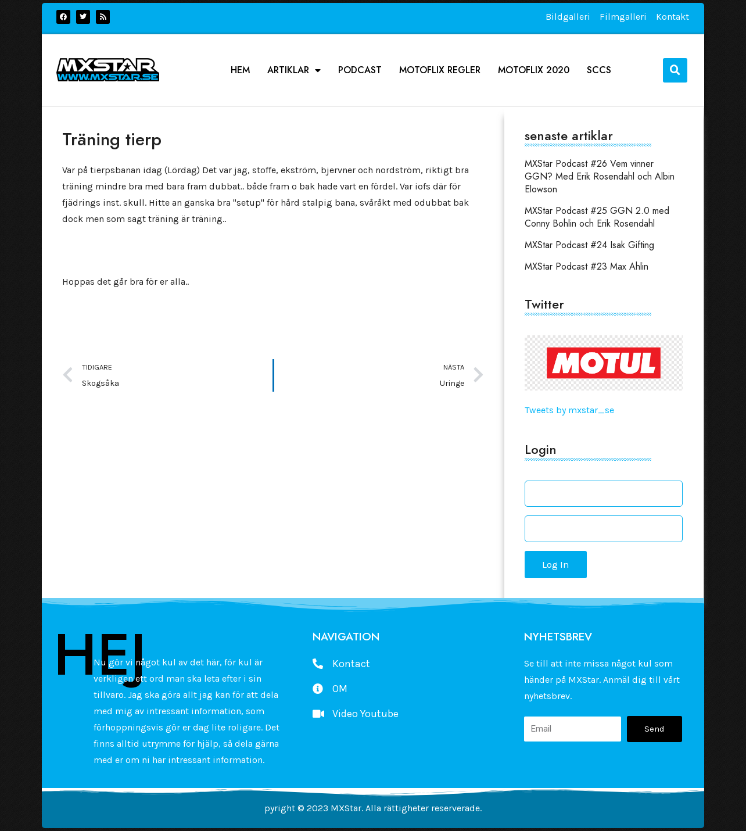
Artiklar (294, 70)
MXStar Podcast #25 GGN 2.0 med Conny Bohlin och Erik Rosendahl (597, 217)
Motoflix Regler (439, 70)
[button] (675, 70)
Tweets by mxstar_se (569, 410)
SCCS (599, 70)
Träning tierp (112, 139)
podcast (360, 70)
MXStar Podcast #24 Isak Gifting (589, 245)
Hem (240, 70)
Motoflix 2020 (533, 70)
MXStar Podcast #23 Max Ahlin (586, 266)
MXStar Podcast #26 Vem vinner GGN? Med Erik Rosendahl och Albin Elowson (600, 176)
